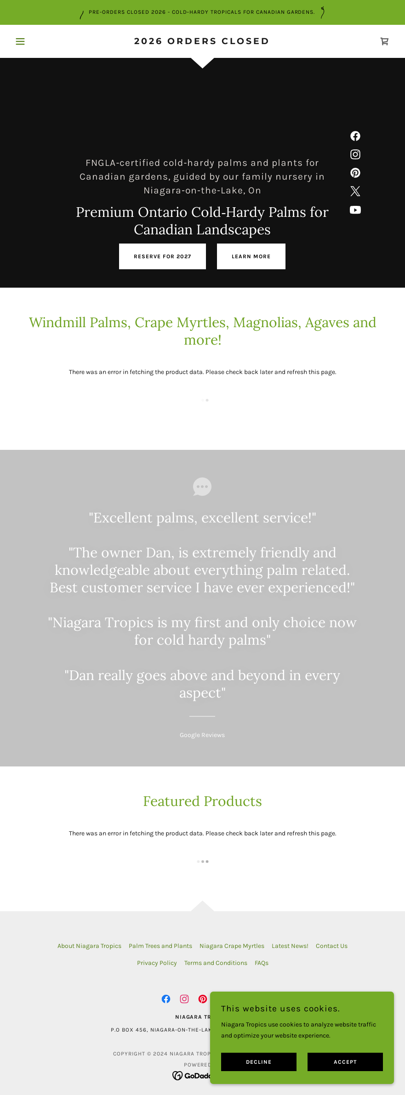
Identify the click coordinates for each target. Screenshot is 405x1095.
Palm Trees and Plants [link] (160, 946)
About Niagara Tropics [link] (89, 946)
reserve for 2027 (162, 256)
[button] (39, 41)
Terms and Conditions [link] (215, 963)
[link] (202, 42)
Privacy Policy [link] (157, 963)
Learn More (251, 256)
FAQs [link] (261, 963)
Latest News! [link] (290, 946)
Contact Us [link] (332, 946)
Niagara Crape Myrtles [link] (232, 946)
